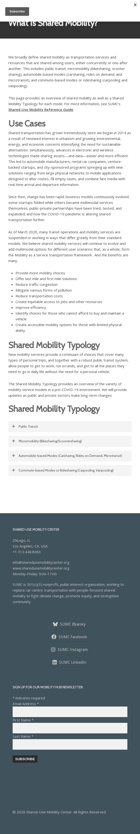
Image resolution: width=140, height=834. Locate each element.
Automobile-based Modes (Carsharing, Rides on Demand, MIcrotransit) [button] (66, 456)
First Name (23, 720)
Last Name (23, 736)
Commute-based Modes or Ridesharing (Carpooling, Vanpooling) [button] (62, 470)
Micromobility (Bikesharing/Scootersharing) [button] (46, 441)
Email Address (26, 703)
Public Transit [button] (24, 426)
